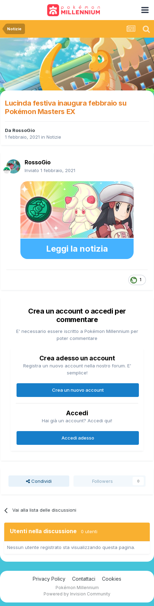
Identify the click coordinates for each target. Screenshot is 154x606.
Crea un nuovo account (78, 390)
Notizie (53, 137)
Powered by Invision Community (77, 593)
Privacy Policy (49, 579)
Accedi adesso (78, 438)
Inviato (50, 170)
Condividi (39, 481)
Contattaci (83, 579)
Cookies (111, 579)
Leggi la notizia (77, 249)
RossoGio (23, 130)
